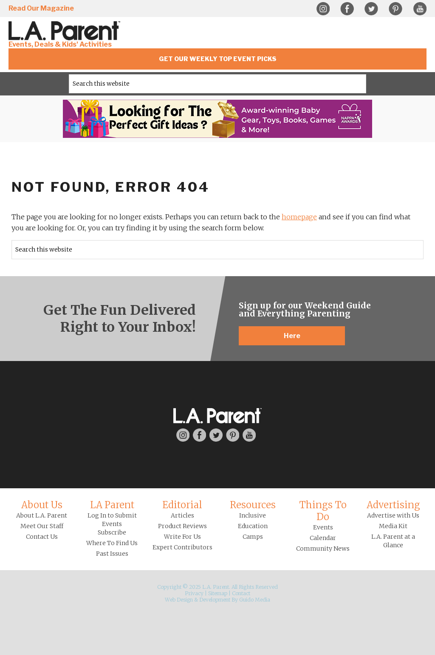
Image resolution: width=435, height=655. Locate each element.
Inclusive (252, 515)
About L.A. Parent (41, 515)
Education (253, 526)
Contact (241, 593)
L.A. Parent (65, 30)
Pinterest (395, 9)
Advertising (393, 505)
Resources (253, 505)
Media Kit (393, 526)
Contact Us (42, 536)
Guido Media (254, 599)
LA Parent (112, 505)
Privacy (194, 593)
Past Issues (112, 553)
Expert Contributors (182, 547)
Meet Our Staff (41, 526)
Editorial (182, 505)
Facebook (347, 9)
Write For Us (182, 536)
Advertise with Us (393, 515)
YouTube (420, 9)
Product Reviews (182, 526)
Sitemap (217, 593)
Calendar (323, 538)
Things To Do (323, 511)
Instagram (323, 9)
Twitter (371, 9)
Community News (323, 548)
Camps (253, 536)
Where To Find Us (112, 543)
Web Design (179, 599)
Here (292, 336)
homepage (299, 217)
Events (323, 527)
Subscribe (112, 532)
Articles (182, 515)
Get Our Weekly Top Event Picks (218, 58)
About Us (41, 505)
